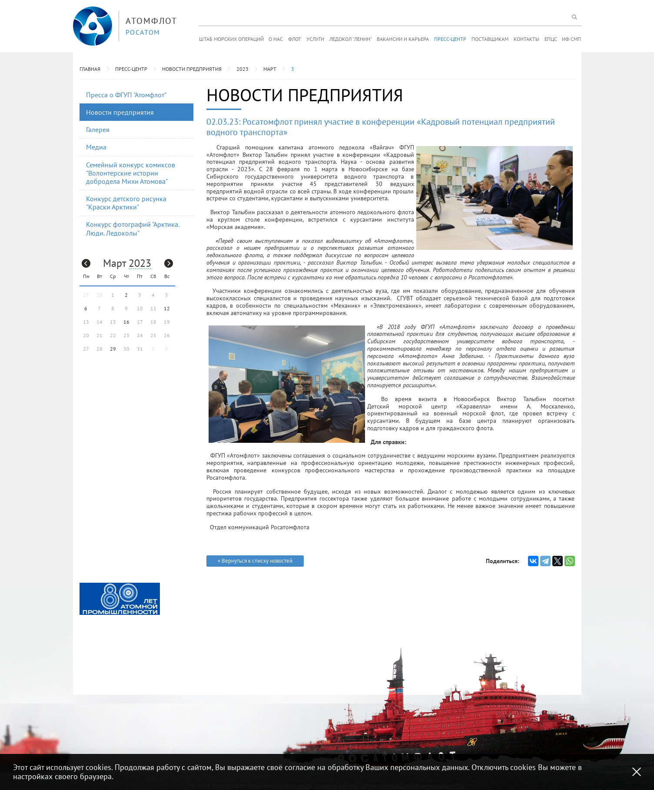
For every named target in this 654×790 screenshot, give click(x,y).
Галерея (98, 129)
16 (126, 322)
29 (113, 348)
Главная (90, 69)
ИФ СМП (571, 39)
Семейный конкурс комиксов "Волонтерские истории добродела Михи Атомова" (130, 173)
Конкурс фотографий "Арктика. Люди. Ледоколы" (132, 228)
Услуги (315, 39)
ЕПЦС (550, 39)
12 (167, 308)
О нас (276, 39)
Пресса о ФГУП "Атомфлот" (126, 94)
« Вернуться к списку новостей (255, 560)
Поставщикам (489, 39)
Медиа (96, 147)
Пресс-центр (450, 39)
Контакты (526, 39)
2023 (242, 69)
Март (269, 69)
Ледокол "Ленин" (350, 39)
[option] (120, 599)
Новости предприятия (192, 69)
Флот (294, 39)
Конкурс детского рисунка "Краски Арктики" (126, 202)
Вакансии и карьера (403, 39)
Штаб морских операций (231, 39)
